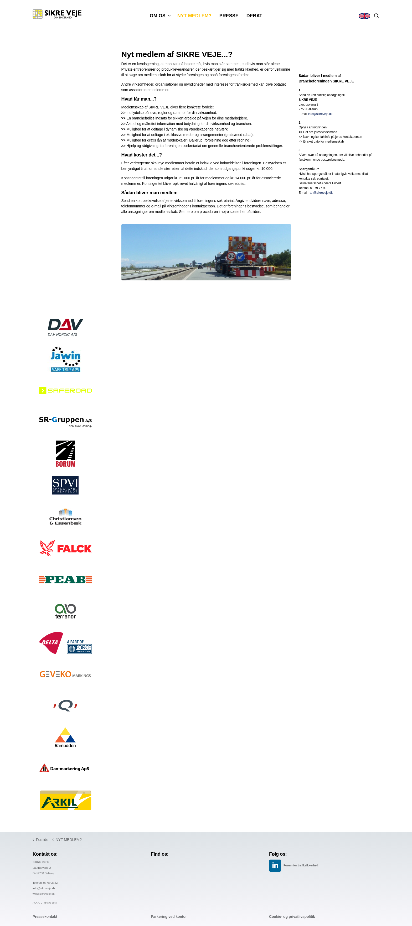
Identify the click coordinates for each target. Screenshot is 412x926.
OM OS (158, 15)
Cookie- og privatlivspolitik (292, 916)
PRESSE (229, 15)
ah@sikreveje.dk (321, 193)
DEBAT (254, 15)
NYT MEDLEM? (194, 15)
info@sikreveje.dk (320, 114)
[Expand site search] (376, 15)
